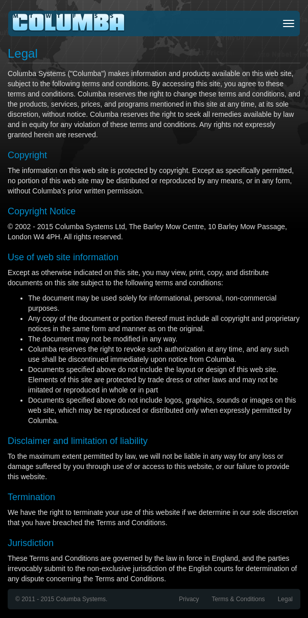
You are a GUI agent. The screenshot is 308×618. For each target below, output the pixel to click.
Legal (285, 599)
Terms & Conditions (238, 599)
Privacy (189, 599)
